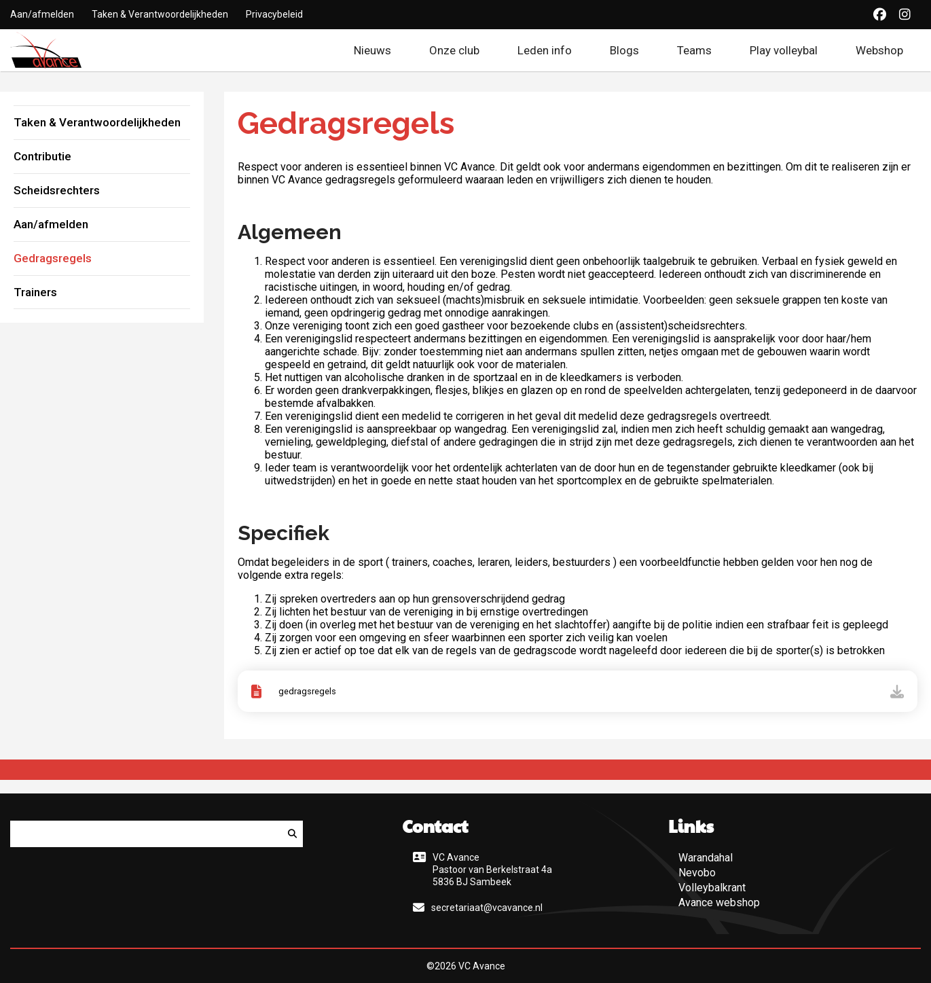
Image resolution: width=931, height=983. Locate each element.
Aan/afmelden (42, 14)
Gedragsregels (53, 258)
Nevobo (697, 872)
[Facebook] (879, 14)
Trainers (35, 292)
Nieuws (372, 50)
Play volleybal (784, 50)
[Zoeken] (292, 834)
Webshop (888, 50)
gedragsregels (307, 691)
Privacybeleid (274, 14)
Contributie (42, 156)
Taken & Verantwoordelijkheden (160, 14)
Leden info (544, 50)
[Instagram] (905, 14)
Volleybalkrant (712, 887)
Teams (694, 50)
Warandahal (705, 857)
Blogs (624, 50)
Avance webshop (719, 902)
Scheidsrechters (57, 190)
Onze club (454, 50)
